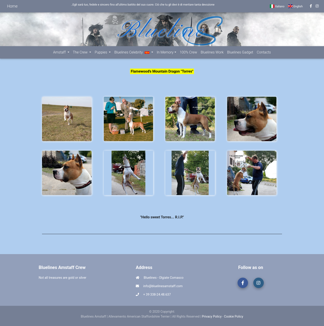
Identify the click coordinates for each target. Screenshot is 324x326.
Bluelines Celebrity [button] (132, 52)
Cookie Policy (233, 316)
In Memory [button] (165, 52)
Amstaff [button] (60, 52)
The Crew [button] (80, 52)
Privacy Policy (212, 316)
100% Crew (188, 52)
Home (12, 6)
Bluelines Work (212, 52)
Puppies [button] (101, 52)
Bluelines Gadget (240, 52)
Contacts (264, 52)
